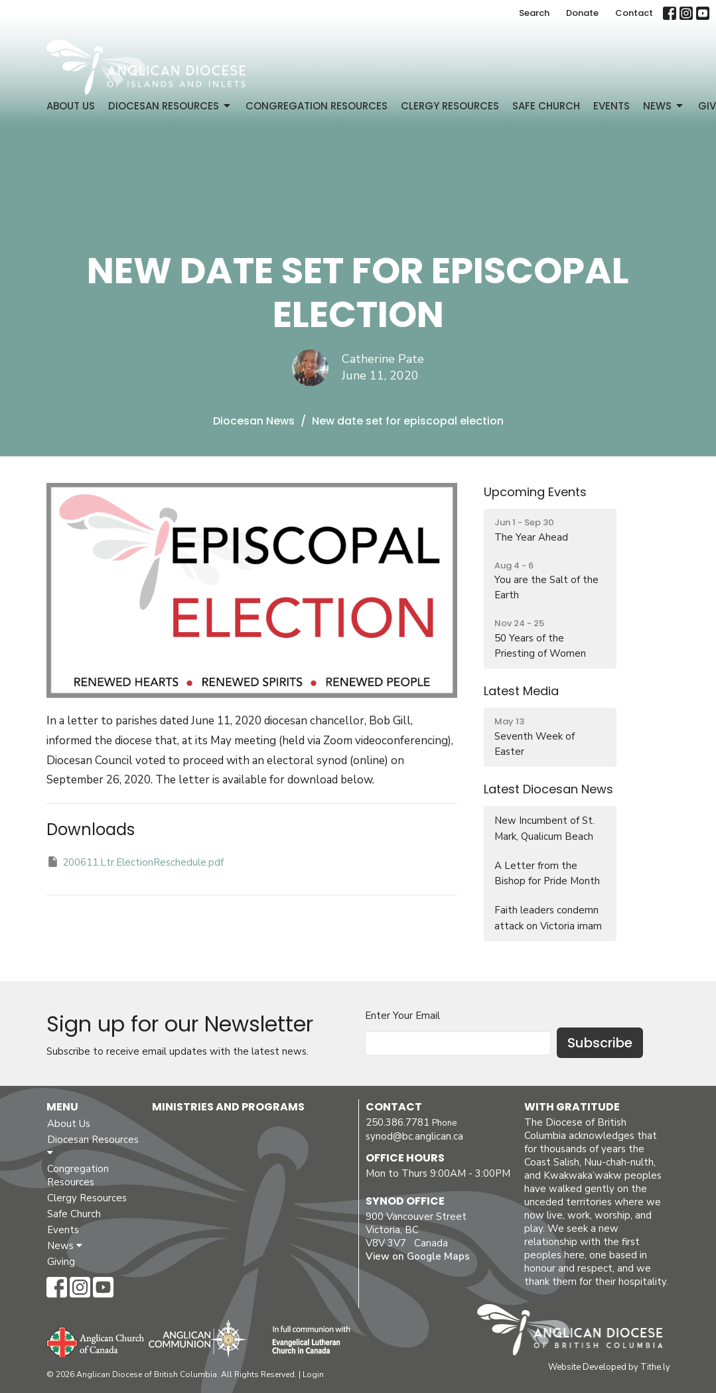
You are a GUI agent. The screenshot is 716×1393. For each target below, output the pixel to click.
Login (313, 1374)
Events (611, 106)
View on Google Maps (418, 1256)
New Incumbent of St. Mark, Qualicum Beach (544, 828)
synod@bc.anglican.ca (414, 1136)
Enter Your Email (402, 1015)
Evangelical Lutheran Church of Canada (306, 1340)
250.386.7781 (397, 1122)
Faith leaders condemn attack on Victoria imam (548, 917)
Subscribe (599, 1042)
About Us (70, 106)
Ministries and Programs (228, 1106)
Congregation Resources (317, 106)
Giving (61, 1261)
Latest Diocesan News (548, 789)
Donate (582, 13)
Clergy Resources (450, 106)
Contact (634, 13)
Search (534, 13)
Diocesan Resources (170, 106)
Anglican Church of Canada (95, 1340)
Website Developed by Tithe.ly (609, 1367)
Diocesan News (254, 421)
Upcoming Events (535, 492)
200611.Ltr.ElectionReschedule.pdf (135, 862)
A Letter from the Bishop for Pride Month (547, 873)
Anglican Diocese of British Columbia (576, 1332)
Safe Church (546, 106)
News (664, 106)
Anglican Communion (197, 1338)
